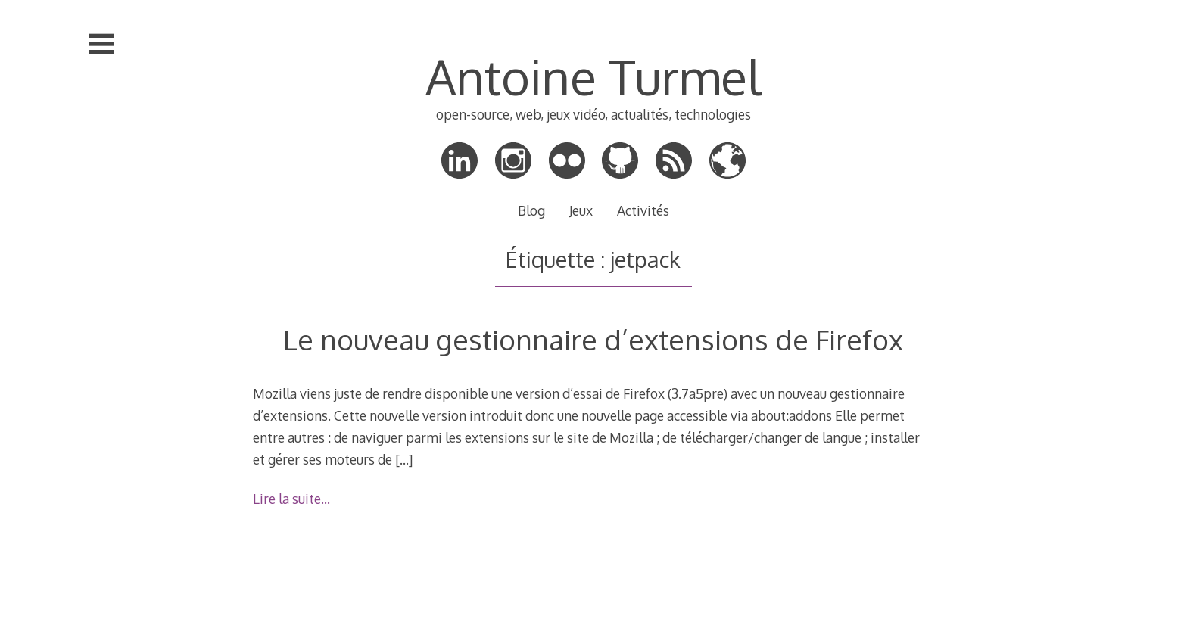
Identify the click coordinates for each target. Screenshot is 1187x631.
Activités (643, 210)
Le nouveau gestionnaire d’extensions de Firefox (593, 339)
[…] (404, 459)
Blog (531, 210)
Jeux (581, 210)
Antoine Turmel (593, 76)
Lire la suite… (291, 498)
